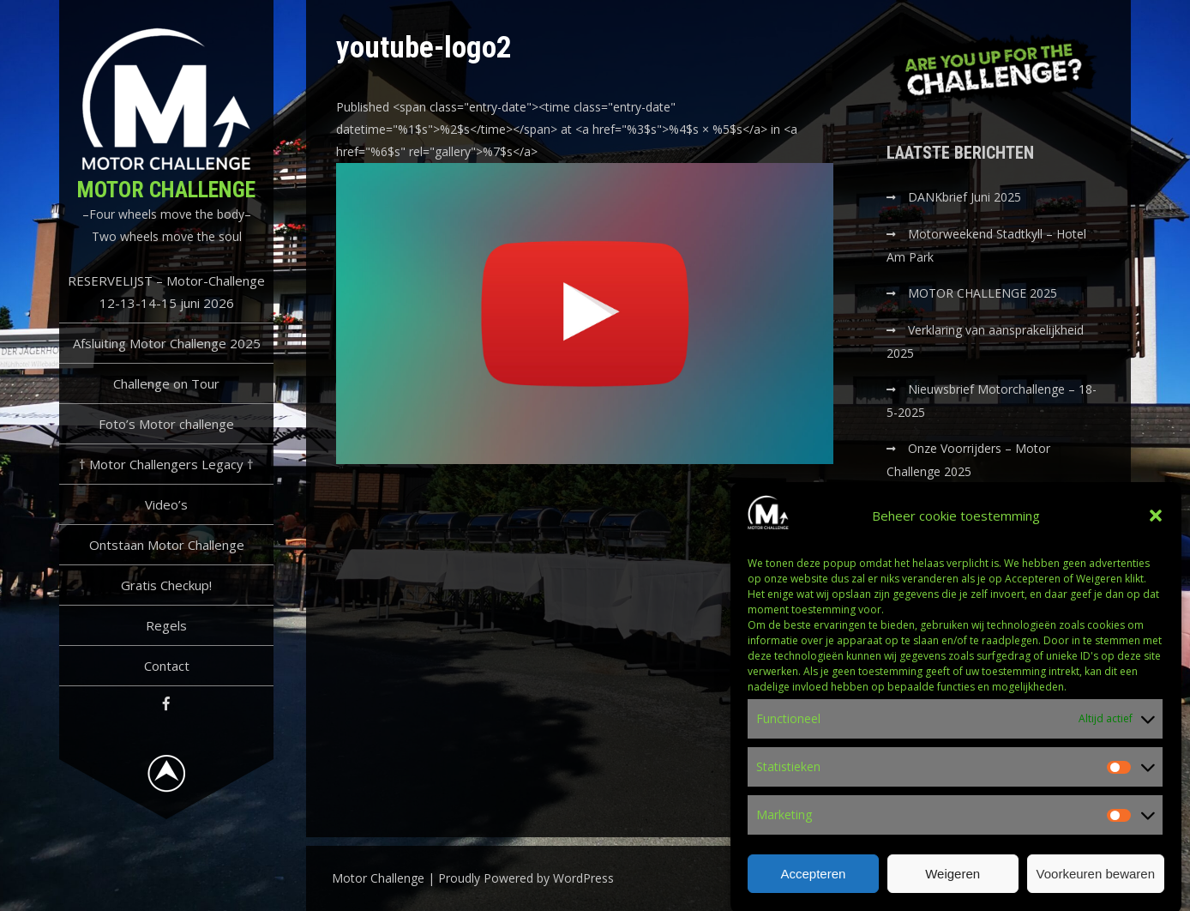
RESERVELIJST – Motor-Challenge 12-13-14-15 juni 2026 (166, 291)
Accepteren (812, 880)
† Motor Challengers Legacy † (166, 464)
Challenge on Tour (166, 383)
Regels (166, 625)
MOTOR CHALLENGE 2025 (984, 293)
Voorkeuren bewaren (1096, 880)
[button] (1155, 523)
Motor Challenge (166, 189)
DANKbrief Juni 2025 (964, 197)
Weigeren (952, 880)
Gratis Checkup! (166, 585)
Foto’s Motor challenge (166, 423)
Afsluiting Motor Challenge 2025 (167, 343)
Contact (166, 665)
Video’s (166, 504)
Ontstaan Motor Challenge (166, 544)
